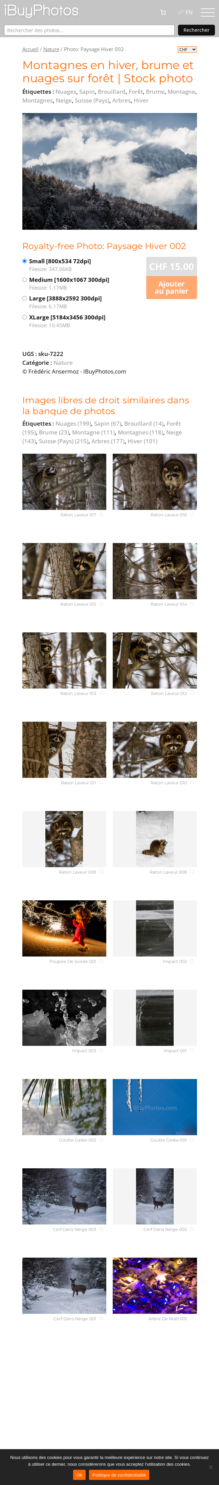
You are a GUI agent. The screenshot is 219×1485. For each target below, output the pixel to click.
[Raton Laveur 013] (64, 660)
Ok (79, 1475)
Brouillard (143, 423)
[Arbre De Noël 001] (155, 1286)
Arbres (108, 441)
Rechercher (196, 30)
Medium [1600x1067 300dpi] (69, 284)
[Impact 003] (64, 1018)
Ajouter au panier (172, 287)
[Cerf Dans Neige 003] (64, 1196)
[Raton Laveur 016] (155, 482)
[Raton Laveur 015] (64, 571)
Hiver (142, 441)
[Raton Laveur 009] (64, 839)
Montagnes (140, 432)
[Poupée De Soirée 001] (64, 928)
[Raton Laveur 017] (64, 482)
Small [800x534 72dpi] (69, 265)
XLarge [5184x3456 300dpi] (69, 321)
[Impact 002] (155, 928)
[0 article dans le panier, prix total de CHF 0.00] (163, 12)
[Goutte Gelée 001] (155, 1107)
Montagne (93, 432)
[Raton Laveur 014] (155, 571)
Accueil (30, 49)
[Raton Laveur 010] (155, 750)
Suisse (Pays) (63, 441)
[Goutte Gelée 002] (64, 1107)
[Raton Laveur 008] (155, 839)
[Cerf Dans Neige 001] (64, 1286)
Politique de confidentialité (119, 1475)
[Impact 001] (155, 1018)
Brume (54, 432)
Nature (51, 49)
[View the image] (109, 171)
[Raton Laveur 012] (155, 660)
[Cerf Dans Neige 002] (155, 1196)
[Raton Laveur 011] (64, 750)
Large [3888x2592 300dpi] (69, 302)
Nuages (73, 423)
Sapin (107, 423)
